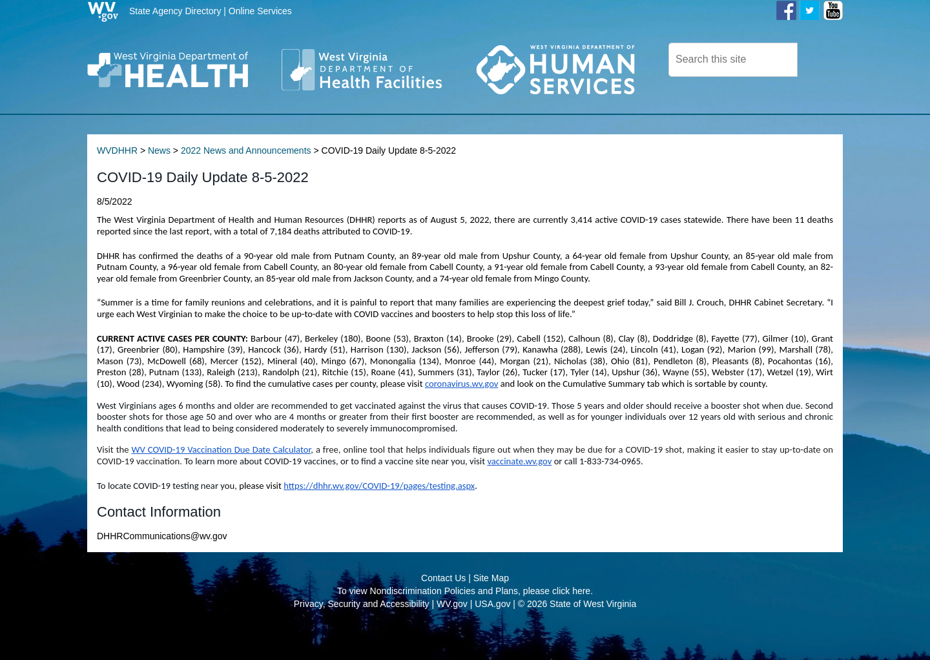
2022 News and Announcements (246, 181)
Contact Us (443, 608)
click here (571, 621)
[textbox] (733, 60)
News (159, 181)
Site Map (491, 608)
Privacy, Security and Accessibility (361, 634)
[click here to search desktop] (820, 59)
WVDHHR (117, 181)
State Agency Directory (175, 11)
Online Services (260, 11)
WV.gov (452, 634)
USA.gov (492, 634)
